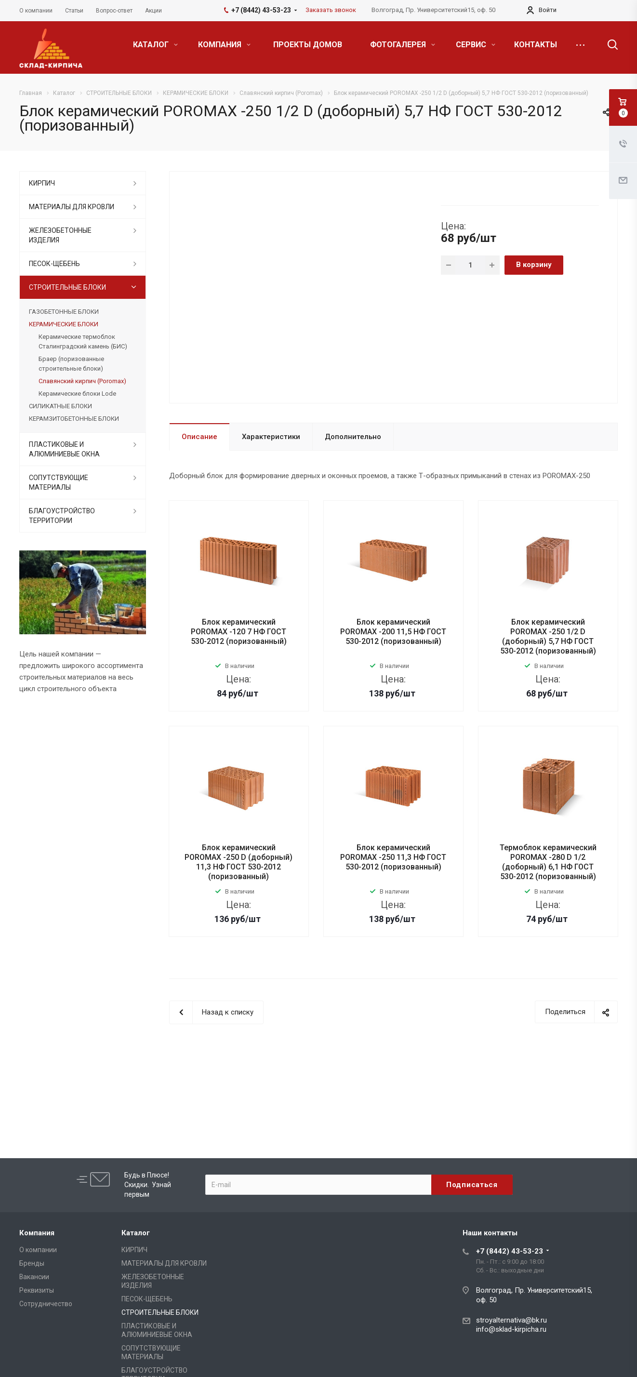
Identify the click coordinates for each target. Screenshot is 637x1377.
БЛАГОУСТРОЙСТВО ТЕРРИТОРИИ (62, 515)
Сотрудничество (45, 1304)
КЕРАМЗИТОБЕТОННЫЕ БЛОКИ (74, 418)
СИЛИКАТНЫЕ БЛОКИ (60, 406)
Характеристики (271, 436)
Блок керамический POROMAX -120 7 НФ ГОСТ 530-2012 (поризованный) (239, 631)
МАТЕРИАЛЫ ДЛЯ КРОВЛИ (71, 207)
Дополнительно (353, 436)
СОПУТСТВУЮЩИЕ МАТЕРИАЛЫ (58, 482)
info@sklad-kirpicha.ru (511, 1329)
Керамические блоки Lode (77, 393)
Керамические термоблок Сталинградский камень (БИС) (83, 341)
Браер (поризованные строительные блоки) (71, 363)
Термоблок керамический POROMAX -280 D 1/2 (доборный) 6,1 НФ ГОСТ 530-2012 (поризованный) (548, 862)
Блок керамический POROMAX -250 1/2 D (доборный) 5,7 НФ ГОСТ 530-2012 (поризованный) (548, 636)
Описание (199, 436)
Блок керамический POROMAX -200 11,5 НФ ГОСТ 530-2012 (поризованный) (393, 631)
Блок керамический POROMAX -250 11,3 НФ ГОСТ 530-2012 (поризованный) (393, 857)
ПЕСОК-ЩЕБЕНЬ (54, 263)
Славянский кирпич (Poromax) (82, 381)
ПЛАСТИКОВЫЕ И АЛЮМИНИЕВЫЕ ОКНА (64, 449)
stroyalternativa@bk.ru (511, 1320)
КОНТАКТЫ (535, 44)
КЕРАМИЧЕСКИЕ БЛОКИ (63, 324)
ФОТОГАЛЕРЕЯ (402, 44)
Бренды (31, 1263)
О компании (38, 1250)
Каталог (135, 1233)
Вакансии (34, 1277)
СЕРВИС (475, 44)
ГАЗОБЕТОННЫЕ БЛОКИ (64, 311)
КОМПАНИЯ (224, 44)
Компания (36, 1233)
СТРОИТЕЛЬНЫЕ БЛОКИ (67, 287)
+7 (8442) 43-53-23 (509, 1251)
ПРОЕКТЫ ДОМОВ (307, 44)
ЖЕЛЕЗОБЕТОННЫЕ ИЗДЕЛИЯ (60, 235)
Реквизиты (36, 1290)
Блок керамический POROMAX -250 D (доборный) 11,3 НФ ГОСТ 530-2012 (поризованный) (238, 862)
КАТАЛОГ (155, 44)
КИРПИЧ (42, 183)
